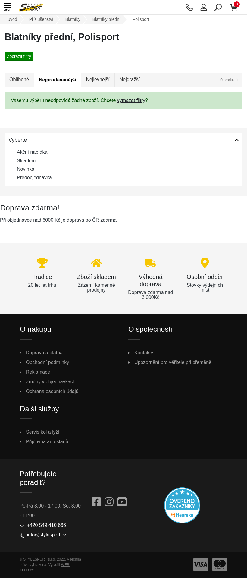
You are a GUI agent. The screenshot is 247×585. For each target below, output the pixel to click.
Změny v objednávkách (51, 381)
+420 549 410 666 (46, 525)
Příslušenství (41, 19)
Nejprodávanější (57, 79)
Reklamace (38, 372)
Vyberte (17, 140)
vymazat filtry (131, 100)
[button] (7, 7)
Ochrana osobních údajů (52, 391)
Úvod (12, 19)
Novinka (21, 169)
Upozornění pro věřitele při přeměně (172, 362)
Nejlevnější (98, 79)
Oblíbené (19, 79)
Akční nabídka (27, 152)
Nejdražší (130, 79)
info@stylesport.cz (46, 534)
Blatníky (72, 19)
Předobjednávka (30, 178)
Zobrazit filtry (19, 56)
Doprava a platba (44, 352)
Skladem (22, 161)
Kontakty (143, 352)
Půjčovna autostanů (47, 441)
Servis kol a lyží (42, 432)
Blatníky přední (106, 19)
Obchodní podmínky (47, 362)
